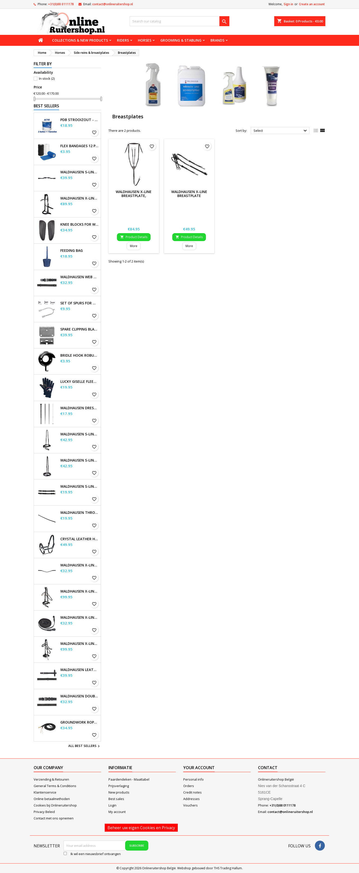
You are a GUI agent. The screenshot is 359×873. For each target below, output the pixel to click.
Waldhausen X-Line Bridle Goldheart (79, 591)
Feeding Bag (71, 251)
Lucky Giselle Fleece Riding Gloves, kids (79, 382)
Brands (217, 40)
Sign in (288, 4)
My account (117, 811)
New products (118, 792)
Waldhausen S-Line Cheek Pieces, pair (79, 486)
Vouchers (190, 805)
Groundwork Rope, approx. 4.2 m (79, 722)
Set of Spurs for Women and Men (79, 303)
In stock (47, 78)
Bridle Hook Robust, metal (79, 355)
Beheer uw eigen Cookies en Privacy (141, 827)
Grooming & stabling (180, 40)
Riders (123, 40)
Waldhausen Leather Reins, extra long (79, 670)
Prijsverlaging (118, 786)
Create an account (312, 4)
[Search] (179, 21)
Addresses (191, 799)
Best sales (116, 799)
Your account (199, 767)
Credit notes (192, 792)
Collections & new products (80, 40)
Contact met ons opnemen (54, 818)
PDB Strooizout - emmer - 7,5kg (79, 120)
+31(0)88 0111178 (61, 4)
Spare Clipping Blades (79, 329)
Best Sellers (46, 106)
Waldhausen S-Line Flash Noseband (79, 434)
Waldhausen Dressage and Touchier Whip (79, 408)
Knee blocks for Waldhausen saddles (79, 224)
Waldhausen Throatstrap (79, 513)
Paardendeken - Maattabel (128, 779)
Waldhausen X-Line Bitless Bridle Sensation (79, 198)
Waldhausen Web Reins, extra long (79, 277)
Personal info (193, 779)
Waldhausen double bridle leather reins (79, 696)
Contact (267, 767)
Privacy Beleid (44, 811)
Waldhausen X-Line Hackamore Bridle (79, 644)
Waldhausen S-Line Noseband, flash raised (79, 460)
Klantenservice (45, 792)
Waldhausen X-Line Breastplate (189, 193)
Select (281, 131)
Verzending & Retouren (51, 779)
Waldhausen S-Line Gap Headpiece (79, 172)
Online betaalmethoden (52, 799)
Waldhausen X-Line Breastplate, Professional (134, 195)
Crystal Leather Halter (79, 539)
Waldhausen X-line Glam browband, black (79, 565)
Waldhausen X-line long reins (79, 617)
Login (112, 805)
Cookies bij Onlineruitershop (55, 805)
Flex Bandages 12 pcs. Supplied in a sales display (79, 146)
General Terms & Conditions (55, 786)
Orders (188, 786)
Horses (144, 40)
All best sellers (84, 746)
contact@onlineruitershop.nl (112, 4)
